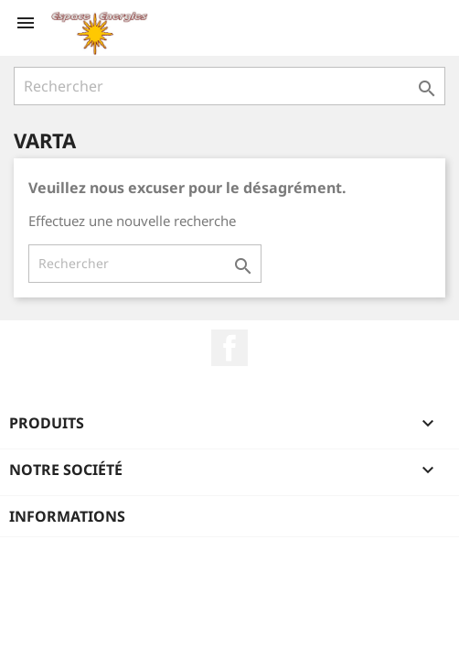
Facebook (229, 348)
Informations (67, 516)
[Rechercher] (229, 86)
